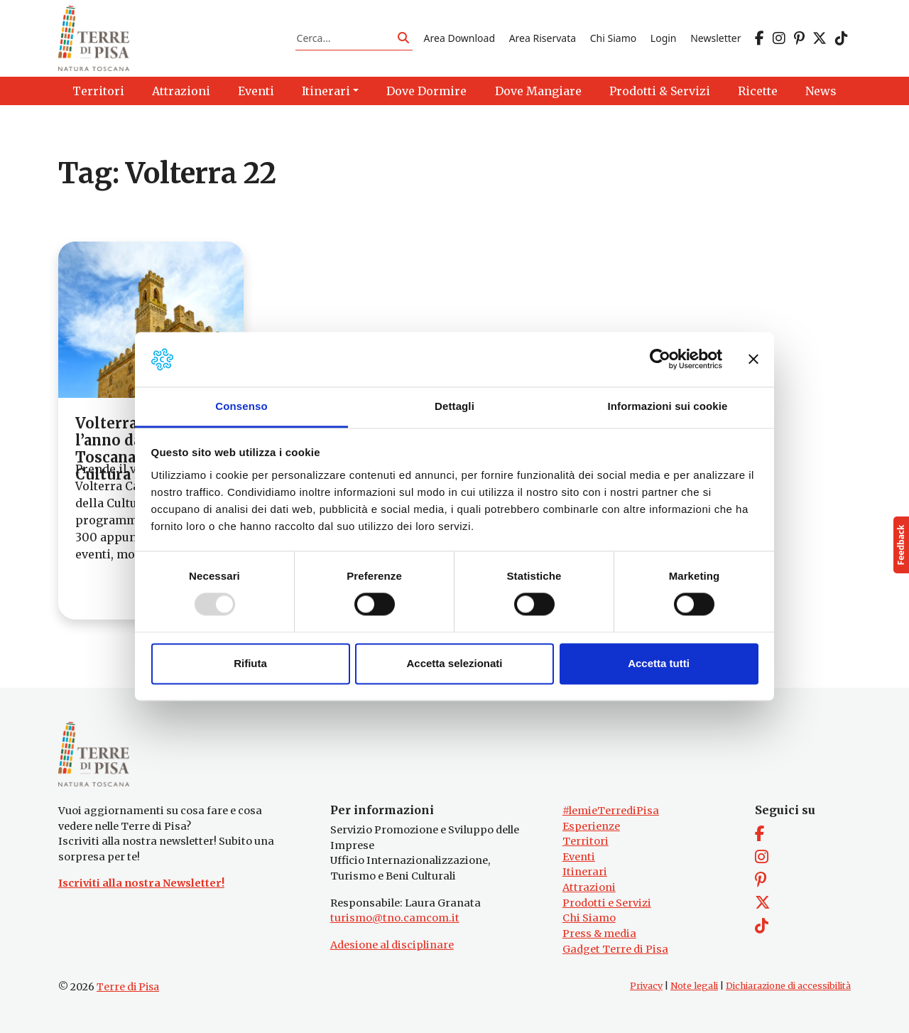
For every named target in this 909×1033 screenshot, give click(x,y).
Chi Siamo (613, 38)
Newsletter (715, 38)
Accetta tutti (659, 663)
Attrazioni (589, 887)
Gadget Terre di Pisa (615, 949)
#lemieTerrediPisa (610, 810)
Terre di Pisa (128, 986)
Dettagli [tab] (454, 406)
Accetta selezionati (454, 663)
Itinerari (584, 871)
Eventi (578, 856)
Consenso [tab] (241, 406)
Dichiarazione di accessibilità (788, 985)
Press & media (599, 933)
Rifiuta (250, 663)
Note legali (694, 985)
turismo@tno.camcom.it (394, 918)
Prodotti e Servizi (606, 903)
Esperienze (591, 826)
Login (664, 38)
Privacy (646, 985)
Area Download (459, 38)
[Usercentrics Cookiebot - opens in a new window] (660, 359)
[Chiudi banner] (753, 359)
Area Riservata (542, 38)
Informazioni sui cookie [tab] (668, 406)
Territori (585, 841)
